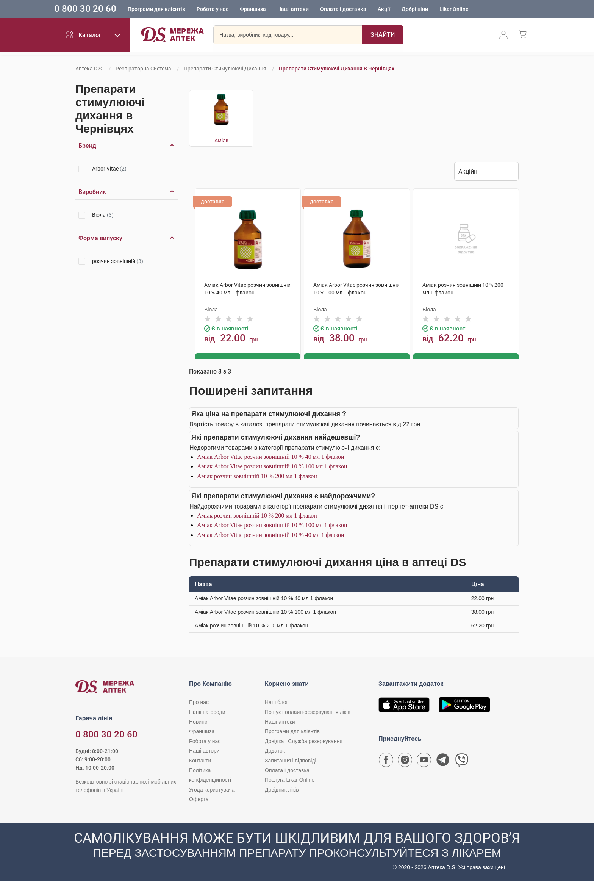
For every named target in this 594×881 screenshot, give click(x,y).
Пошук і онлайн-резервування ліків (307, 712)
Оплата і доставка (360, 9)
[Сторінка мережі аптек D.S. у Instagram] (405, 761)
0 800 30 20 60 (102, 9)
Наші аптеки (309, 9)
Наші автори (204, 750)
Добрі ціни (431, 9)
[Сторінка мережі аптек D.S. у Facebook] (386, 761)
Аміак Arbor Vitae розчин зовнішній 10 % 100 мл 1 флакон (272, 466)
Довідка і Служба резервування (303, 740)
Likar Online (470, 9)
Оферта (199, 799)
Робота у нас (229, 9)
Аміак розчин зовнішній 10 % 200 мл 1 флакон (257, 476)
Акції (400, 9)
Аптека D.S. (89, 69)
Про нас (199, 702)
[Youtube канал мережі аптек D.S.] (423, 761)
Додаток (275, 750)
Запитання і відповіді (290, 760)
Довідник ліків (282, 789)
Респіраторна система (143, 69)
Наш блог (276, 702)
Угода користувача (211, 789)
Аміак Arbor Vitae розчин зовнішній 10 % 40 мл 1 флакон (270, 456)
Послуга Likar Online (289, 779)
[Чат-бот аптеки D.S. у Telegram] (442, 761)
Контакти (200, 760)
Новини (198, 721)
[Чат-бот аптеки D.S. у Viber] (461, 761)
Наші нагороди (207, 712)
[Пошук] (382, 36)
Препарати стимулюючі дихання (225, 69)
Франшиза (269, 9)
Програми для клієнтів (173, 9)
